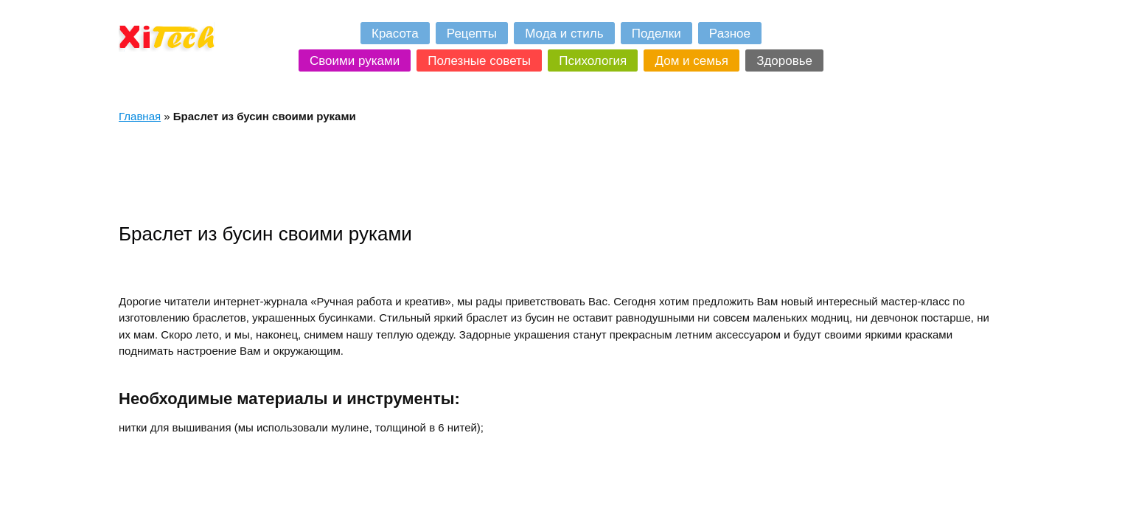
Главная (140, 116)
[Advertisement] (387, 172)
